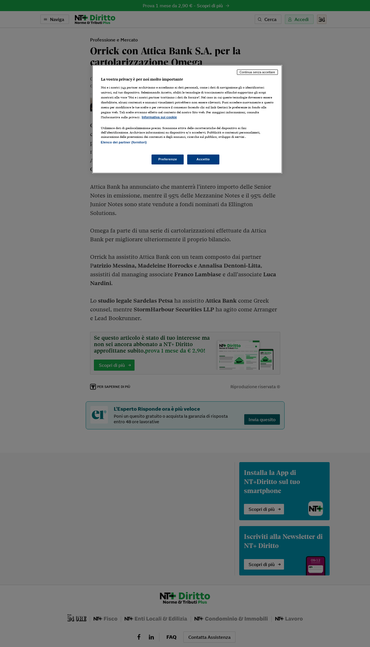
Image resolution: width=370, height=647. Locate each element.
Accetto (203, 159)
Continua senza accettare (257, 72)
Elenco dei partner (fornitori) (124, 142)
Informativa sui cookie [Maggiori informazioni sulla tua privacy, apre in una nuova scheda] (159, 117)
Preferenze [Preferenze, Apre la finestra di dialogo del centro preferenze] (167, 159)
